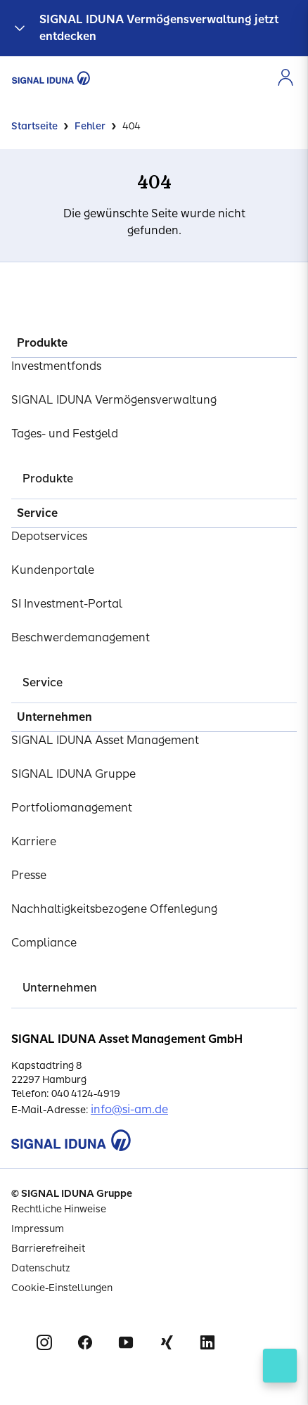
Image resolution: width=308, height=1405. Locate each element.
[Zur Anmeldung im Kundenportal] (285, 77)
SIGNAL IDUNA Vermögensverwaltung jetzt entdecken (158, 28)
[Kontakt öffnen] (280, 1365)
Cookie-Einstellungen (62, 1288)
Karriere (33, 841)
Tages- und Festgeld (64, 433)
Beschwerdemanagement (80, 637)
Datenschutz (40, 1268)
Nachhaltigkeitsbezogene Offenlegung (114, 909)
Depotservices (49, 536)
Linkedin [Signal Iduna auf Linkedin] (207, 1342)
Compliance (44, 942)
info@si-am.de (129, 1109)
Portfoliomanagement (71, 807)
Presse (28, 875)
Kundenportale (52, 570)
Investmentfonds (56, 366)
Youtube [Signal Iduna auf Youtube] (126, 1342)
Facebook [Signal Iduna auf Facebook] (85, 1342)
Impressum (37, 1229)
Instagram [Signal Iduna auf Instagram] (44, 1342)
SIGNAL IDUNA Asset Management (105, 740)
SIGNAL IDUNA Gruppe (73, 774)
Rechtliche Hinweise (58, 1209)
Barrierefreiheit (48, 1249)
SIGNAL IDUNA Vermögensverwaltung (114, 399)
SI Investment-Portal (66, 603)
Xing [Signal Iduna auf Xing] (166, 1342)
